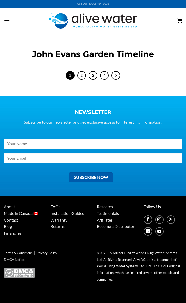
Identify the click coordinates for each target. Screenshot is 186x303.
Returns (57, 226)
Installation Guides (67, 213)
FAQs (55, 206)
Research (105, 206)
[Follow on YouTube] (159, 231)
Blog (8, 226)
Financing (12, 233)
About (9, 206)
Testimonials (108, 213)
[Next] (115, 75)
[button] (13, 20)
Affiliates (105, 219)
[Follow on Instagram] (159, 219)
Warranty (58, 219)
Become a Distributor (116, 226)
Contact (11, 219)
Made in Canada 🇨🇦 (21, 213)
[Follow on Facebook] (148, 219)
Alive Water (142, 260)
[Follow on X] (171, 219)
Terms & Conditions (18, 253)
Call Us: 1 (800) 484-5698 (93, 3)
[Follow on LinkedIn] (148, 231)
